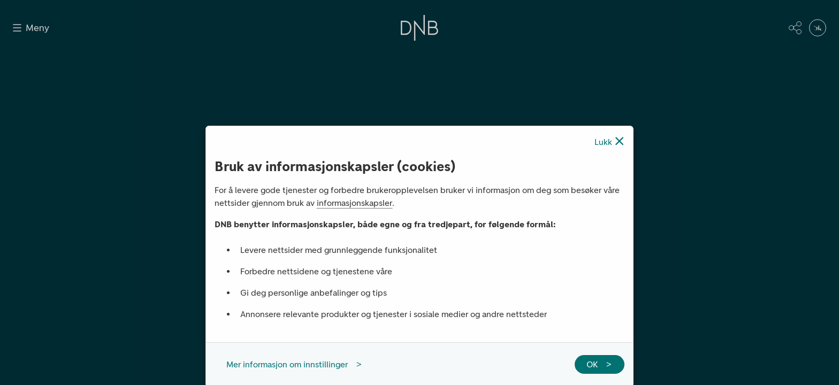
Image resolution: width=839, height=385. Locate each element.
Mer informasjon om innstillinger (287, 364)
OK (592, 364)
